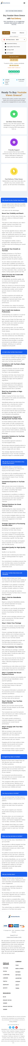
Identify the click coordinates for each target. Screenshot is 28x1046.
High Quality (6, 32)
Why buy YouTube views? (8, 874)
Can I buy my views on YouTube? (10, 793)
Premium (14, 32)
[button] (24, 3)
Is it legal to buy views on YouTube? (11, 756)
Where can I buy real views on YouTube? (12, 836)
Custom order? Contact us (14, 67)
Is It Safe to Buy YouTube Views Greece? (12, 352)
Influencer (22, 32)
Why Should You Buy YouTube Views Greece (13, 200)
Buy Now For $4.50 (14, 56)
